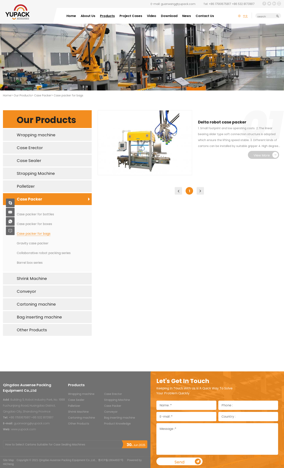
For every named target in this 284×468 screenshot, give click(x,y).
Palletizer (74, 406)
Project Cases (131, 16)
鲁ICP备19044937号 (110, 460)
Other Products (78, 424)
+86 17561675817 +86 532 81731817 (232, 4)
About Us (88, 16)
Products (107, 16)
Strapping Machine (117, 400)
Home (71, 16)
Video (151, 16)
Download (169, 16)
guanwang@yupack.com (178, 4)
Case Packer (42, 95)
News (186, 16)
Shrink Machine (78, 412)
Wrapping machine (81, 394)
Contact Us (205, 16)
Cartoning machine (81, 418)
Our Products (23, 95)
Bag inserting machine (119, 418)
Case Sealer (76, 400)
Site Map (8, 460)
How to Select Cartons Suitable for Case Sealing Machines (45, 444)
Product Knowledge (117, 424)
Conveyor (111, 412)
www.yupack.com (23, 429)
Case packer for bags (68, 95)
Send (188, 462)
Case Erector (113, 394)
